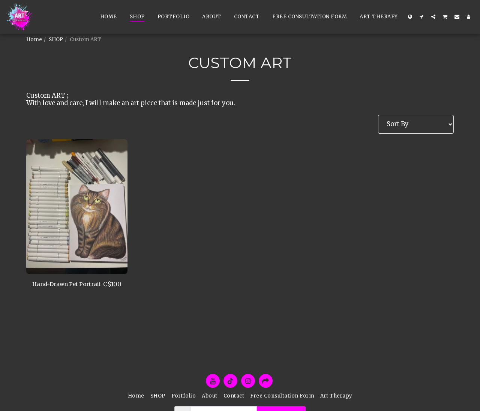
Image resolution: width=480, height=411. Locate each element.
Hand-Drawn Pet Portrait (58, 289)
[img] (77, 206)
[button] (421, 16)
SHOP (56, 39)
